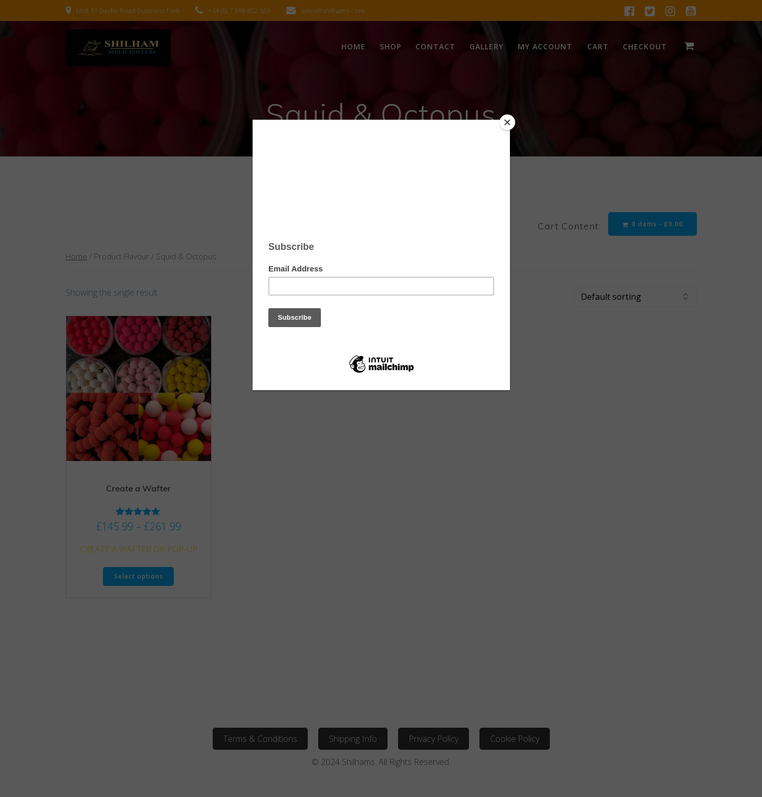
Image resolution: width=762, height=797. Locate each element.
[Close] (507, 122)
